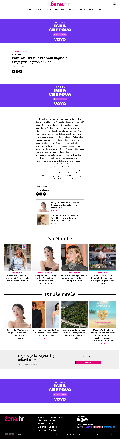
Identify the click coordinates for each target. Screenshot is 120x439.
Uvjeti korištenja (90, 435)
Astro (29, 9)
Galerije (38, 9)
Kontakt (54, 435)
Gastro (48, 9)
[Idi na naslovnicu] (60, 6)
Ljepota (71, 9)
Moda (20, 9)
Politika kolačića (78, 435)
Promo (52, 420)
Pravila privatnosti (65, 435)
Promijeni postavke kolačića (106, 435)
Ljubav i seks (59, 9)
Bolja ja (92, 9)
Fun (100, 9)
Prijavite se (88, 363)
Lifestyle (82, 9)
